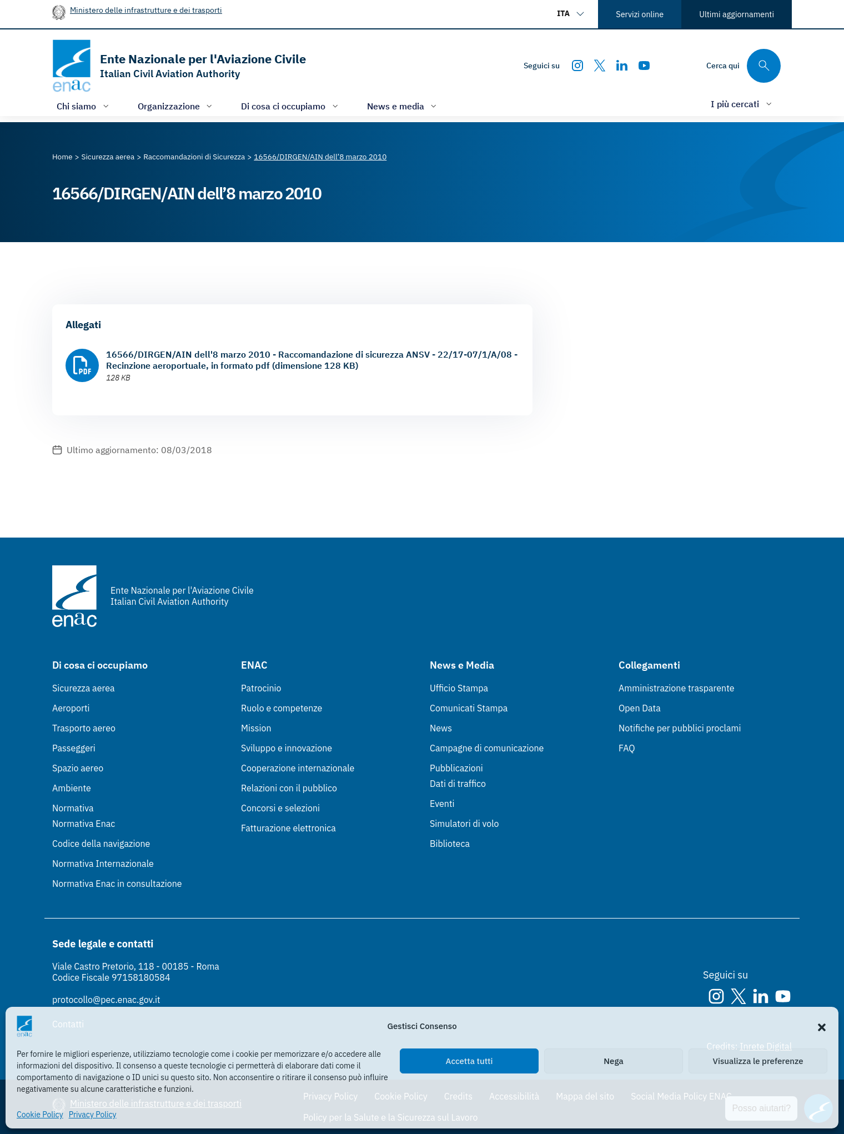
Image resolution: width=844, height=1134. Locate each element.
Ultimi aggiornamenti (736, 14)
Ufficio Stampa (459, 688)
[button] (821, 1026)
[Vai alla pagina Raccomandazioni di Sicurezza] (194, 157)
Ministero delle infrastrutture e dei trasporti (146, 9)
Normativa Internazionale (103, 863)
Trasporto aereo (83, 728)
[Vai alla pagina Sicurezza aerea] (108, 157)
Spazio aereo (77, 768)
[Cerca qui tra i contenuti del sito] (743, 66)
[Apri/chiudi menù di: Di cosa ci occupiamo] (291, 106)
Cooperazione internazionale (297, 768)
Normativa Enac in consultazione (117, 883)
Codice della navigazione (101, 843)
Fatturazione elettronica (288, 828)
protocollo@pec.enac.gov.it (106, 999)
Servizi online (640, 14)
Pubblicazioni (456, 768)
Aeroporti (71, 708)
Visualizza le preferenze (758, 1061)
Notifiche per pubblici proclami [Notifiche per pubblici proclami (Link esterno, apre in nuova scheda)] (680, 728)
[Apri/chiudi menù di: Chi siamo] (83, 106)
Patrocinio (261, 688)
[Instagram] (577, 65)
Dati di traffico (458, 783)
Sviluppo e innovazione (286, 748)
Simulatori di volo (464, 823)
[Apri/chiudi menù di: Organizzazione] (176, 106)
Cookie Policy (40, 1115)
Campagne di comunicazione (487, 748)
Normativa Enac (83, 823)
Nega (613, 1061)
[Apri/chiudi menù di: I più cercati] (742, 103)
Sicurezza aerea (83, 688)
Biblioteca (450, 843)
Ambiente (71, 788)
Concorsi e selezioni (280, 808)
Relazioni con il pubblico (289, 788)
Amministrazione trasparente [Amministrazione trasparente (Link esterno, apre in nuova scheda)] (677, 688)
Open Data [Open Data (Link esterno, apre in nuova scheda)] (640, 708)
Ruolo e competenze (281, 708)
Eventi (442, 803)
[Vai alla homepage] (179, 65)
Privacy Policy (93, 1115)
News (441, 728)
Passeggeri (74, 748)
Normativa (73, 808)
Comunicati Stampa (469, 708)
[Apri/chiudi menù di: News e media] (403, 106)
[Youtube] (644, 65)
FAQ (627, 748)
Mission (256, 728)
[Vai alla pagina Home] (62, 157)
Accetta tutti (469, 1061)
